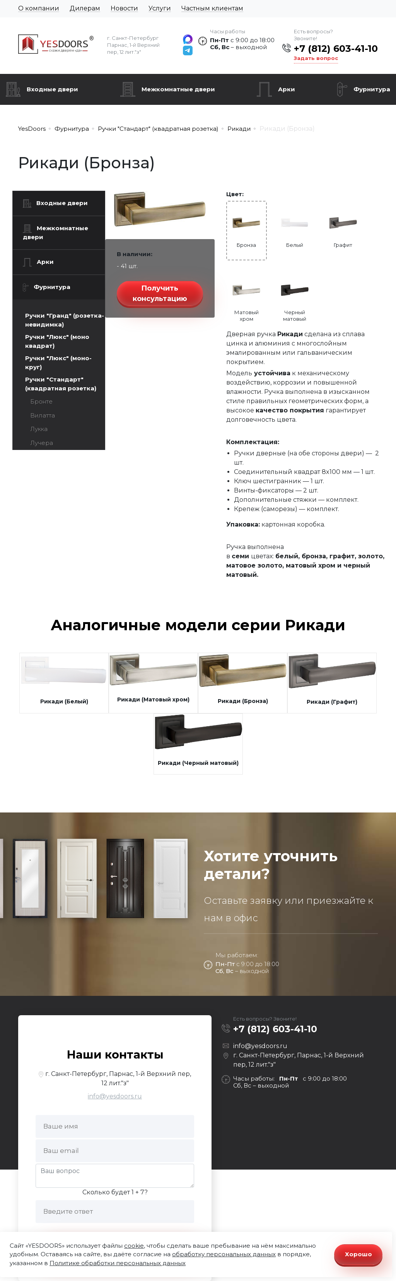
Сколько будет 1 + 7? (115, 1192)
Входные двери (52, 89)
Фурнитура (371, 89)
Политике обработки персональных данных (118, 1263)
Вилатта (42, 415)
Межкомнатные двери (178, 89)
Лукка (39, 429)
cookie (134, 1245)
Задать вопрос (316, 58)
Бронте (41, 401)
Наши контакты (115, 1054)
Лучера (41, 442)
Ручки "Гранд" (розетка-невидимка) (64, 320)
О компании (38, 8)
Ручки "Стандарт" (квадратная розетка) (60, 384)
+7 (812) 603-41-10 (336, 48)
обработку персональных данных (224, 1254)
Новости (124, 8)
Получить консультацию (160, 293)
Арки (286, 89)
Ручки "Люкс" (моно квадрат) (57, 341)
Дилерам (85, 8)
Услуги (159, 8)
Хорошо (358, 1254)
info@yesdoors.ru (115, 1096)
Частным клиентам (212, 8)
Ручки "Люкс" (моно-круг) (58, 362)
